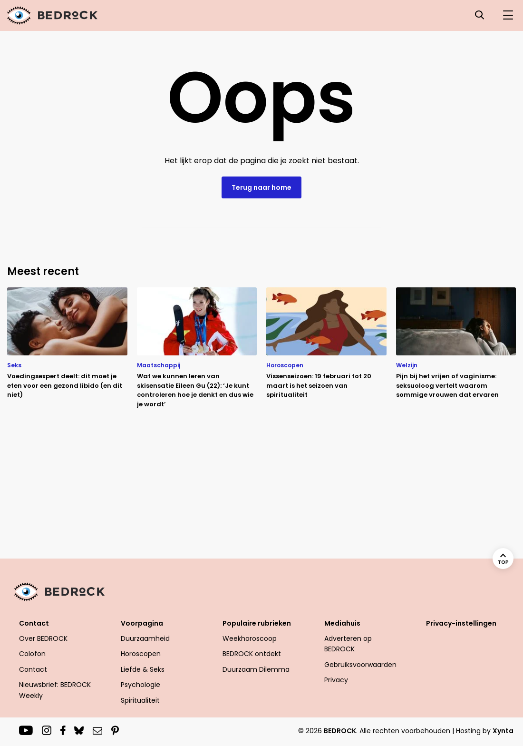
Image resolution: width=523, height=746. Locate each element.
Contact (34, 623)
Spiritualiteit (140, 700)
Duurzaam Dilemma (256, 669)
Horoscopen (141, 653)
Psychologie (140, 684)
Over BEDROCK (43, 638)
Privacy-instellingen (461, 623)
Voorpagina (142, 623)
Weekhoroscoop (250, 638)
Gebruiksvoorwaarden (360, 664)
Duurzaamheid (145, 638)
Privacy (336, 680)
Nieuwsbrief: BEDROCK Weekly (55, 690)
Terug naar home (261, 187)
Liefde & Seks (143, 669)
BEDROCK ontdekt (252, 653)
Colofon (32, 653)
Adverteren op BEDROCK (348, 644)
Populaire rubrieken (257, 623)
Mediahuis (342, 623)
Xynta (503, 731)
